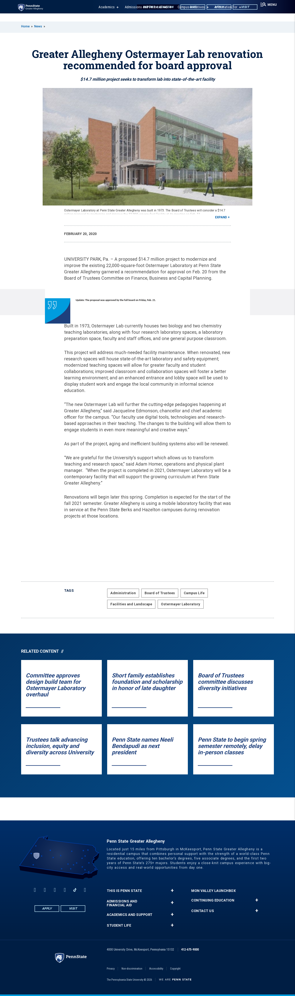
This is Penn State (124, 891)
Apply (215, 7)
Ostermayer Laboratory (180, 604)
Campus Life (194, 593)
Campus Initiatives (188, 15)
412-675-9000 (190, 949)
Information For (223, 15)
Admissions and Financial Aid (143, 15)
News (38, 26)
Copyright (175, 968)
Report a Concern (153, 7)
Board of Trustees (160, 593)
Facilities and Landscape (131, 604)
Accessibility (156, 968)
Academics (103, 15)
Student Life (119, 925)
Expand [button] (221, 217)
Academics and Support (129, 915)
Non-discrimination (132, 968)
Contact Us (202, 911)
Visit (241, 7)
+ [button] (172, 891)
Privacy (111, 968)
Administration (123, 593)
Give (188, 7)
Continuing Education (212, 900)
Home (25, 26)
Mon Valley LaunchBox (213, 891)
